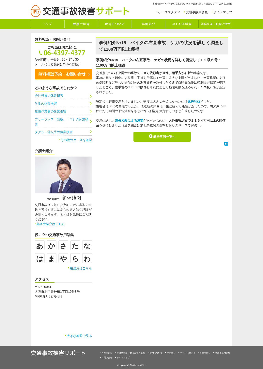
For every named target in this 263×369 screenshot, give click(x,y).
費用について (155, 353)
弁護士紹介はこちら (50, 224)
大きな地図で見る (79, 336)
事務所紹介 (205, 353)
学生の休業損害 (46, 103)
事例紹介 (171, 353)
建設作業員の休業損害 (50, 111)
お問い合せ (106, 357)
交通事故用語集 (197, 12)
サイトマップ (222, 12)
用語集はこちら (81, 268)
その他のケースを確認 (76, 140)
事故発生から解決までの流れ (131, 353)
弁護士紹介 (106, 353)
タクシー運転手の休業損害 (54, 132)
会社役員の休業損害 (49, 95)
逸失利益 (194, 101)
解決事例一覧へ (164, 136)
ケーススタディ (169, 12)
